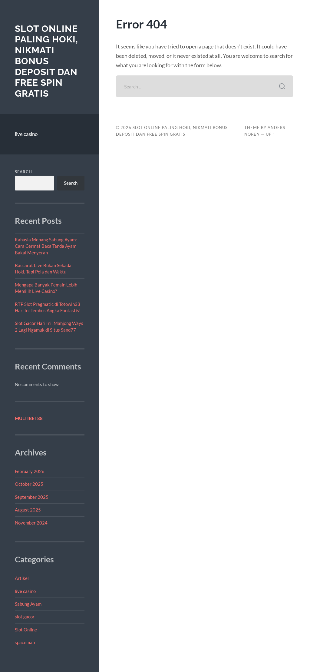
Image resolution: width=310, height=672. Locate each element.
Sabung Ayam (28, 604)
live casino (26, 134)
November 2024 (31, 522)
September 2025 (31, 497)
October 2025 (29, 484)
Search (23, 171)
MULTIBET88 (29, 418)
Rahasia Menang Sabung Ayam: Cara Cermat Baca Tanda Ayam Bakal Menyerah (46, 246)
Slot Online (26, 629)
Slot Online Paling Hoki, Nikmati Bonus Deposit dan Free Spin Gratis (46, 61)
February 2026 (30, 471)
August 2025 (28, 509)
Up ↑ (270, 134)
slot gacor (25, 616)
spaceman (25, 642)
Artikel (22, 578)
